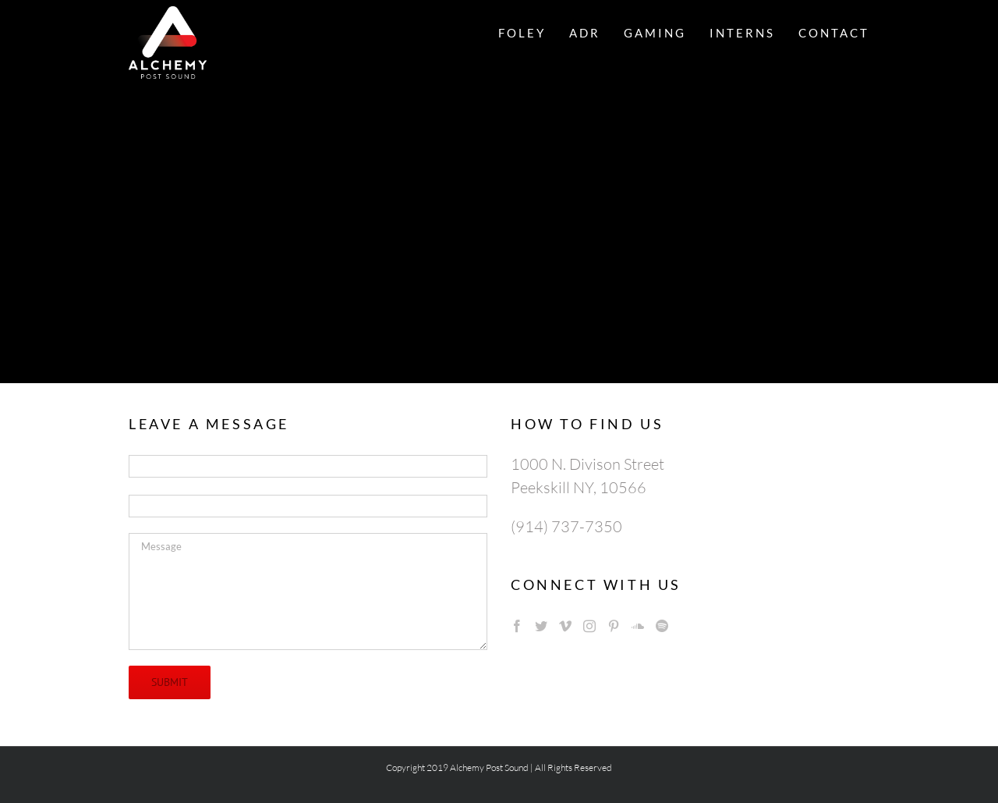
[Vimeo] (565, 626)
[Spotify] (662, 626)
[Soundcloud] (638, 626)
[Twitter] (541, 626)
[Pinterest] (613, 626)
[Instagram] (589, 626)
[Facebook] (517, 626)
